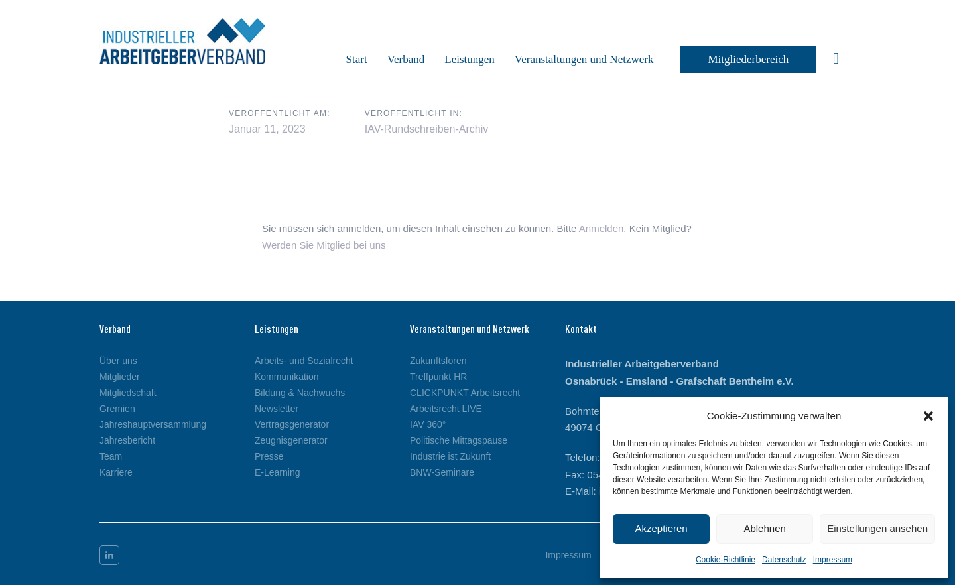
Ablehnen (764, 528)
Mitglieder (119, 376)
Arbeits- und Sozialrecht (304, 361)
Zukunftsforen (438, 361)
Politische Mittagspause (458, 440)
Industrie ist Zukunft (450, 456)
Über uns (118, 361)
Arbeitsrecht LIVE (446, 408)
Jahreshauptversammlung (152, 424)
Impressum (832, 559)
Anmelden (601, 228)
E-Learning (277, 472)
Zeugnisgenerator (291, 440)
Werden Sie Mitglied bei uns (324, 245)
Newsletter (276, 408)
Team (110, 456)
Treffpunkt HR (438, 376)
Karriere (116, 472)
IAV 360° (428, 424)
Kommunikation (287, 376)
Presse (269, 456)
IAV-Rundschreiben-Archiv (426, 129)
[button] (928, 415)
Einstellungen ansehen (877, 528)
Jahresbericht (127, 440)
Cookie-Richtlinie (725, 559)
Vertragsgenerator (292, 424)
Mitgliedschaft (128, 392)
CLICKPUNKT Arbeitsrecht (465, 392)
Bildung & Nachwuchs (300, 392)
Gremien (117, 408)
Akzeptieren (661, 528)
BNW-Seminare (442, 472)
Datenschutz (784, 559)
